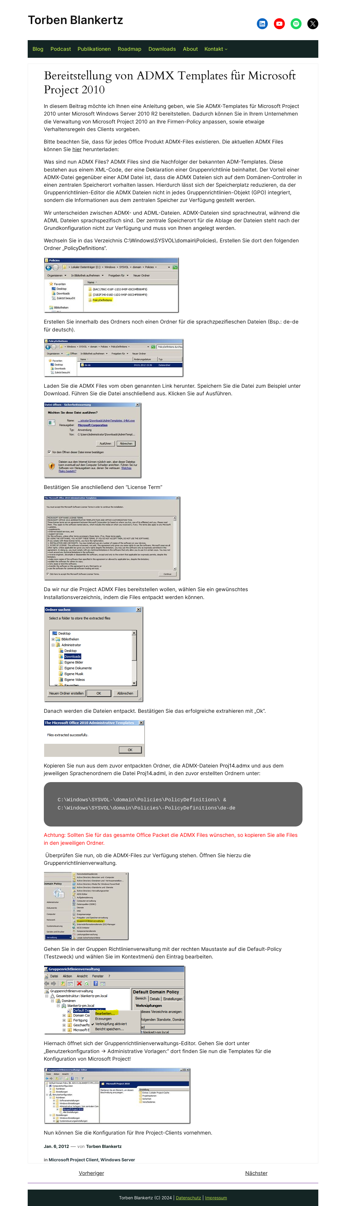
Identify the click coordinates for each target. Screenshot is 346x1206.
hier (77, 149)
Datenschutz (188, 1197)
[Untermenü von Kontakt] (226, 48)
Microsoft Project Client (73, 1159)
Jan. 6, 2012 (56, 1146)
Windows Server (117, 1159)
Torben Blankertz (75, 20)
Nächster (256, 1173)
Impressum (216, 1197)
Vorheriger (91, 1173)
